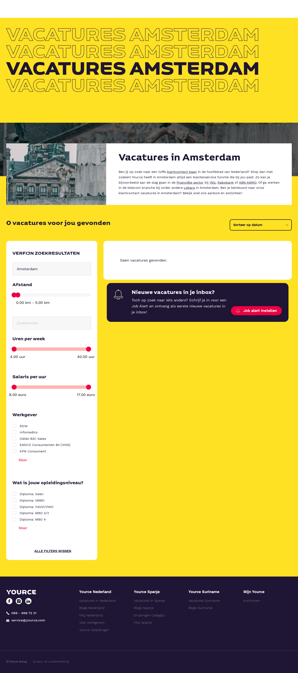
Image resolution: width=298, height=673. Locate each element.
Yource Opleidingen (94, 630)
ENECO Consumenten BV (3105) (45, 445)
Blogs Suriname (201, 608)
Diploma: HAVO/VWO (36, 507)
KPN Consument (33, 451)
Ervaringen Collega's (149, 615)
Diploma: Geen (31, 494)
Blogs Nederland (92, 608)
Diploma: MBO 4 (33, 519)
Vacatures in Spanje (149, 601)
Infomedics (28, 432)
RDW (24, 426)
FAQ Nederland (91, 615)
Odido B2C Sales (33, 439)
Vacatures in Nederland (97, 601)
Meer (23, 460)
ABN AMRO (247, 182)
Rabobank (225, 182)
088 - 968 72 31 (21, 613)
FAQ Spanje (143, 622)
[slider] (14, 295)
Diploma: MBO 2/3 (34, 513)
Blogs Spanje (144, 608)
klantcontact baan (182, 172)
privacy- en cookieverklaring (51, 661)
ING (213, 182)
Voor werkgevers (92, 622)
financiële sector (190, 182)
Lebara (189, 188)
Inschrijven (251, 601)
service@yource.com (25, 620)
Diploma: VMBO (32, 500)
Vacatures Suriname (204, 601)
